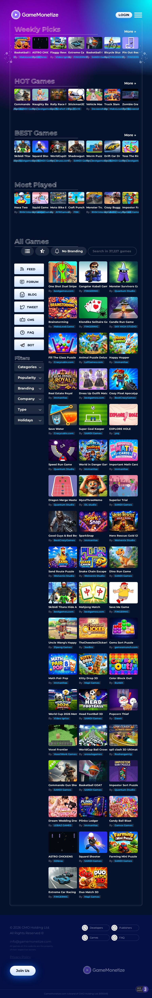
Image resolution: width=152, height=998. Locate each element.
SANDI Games (100, 57)
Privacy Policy (20, 957)
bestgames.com (47, 108)
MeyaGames (45, 212)
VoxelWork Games (65, 754)
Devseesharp (100, 108)
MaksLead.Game (30, 57)
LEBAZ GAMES (62, 825)
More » (130, 31)
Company (29, 399)
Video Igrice (63, 57)
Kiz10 (77, 108)
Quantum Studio (125, 290)
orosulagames (93, 754)
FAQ (117, 938)
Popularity (29, 378)
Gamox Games (123, 825)
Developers (92, 928)
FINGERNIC (81, 57)
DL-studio (90, 504)
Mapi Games (91, 682)
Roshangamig (123, 754)
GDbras (42, 57)
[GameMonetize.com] (34, 15)
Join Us (22, 971)
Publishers (121, 928)
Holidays (29, 420)
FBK (76, 212)
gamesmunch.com (126, 647)
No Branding (69, 251)
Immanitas (121, 362)
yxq (117, 433)
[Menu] (138, 15)
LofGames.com (93, 362)
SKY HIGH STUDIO (126, 326)
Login (124, 15)
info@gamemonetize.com (30, 941)
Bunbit (119, 682)
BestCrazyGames (120, 212)
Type (29, 409)
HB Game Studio (138, 212)
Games (90, 938)
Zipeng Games (63, 647)
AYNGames (62, 212)
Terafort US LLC (65, 108)
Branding (29, 388)
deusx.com (80, 160)
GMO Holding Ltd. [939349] (93, 993)
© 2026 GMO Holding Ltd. (30, 927)
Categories (29, 367)
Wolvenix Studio (125, 540)
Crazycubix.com (64, 362)
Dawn (118, 718)
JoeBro (88, 647)
